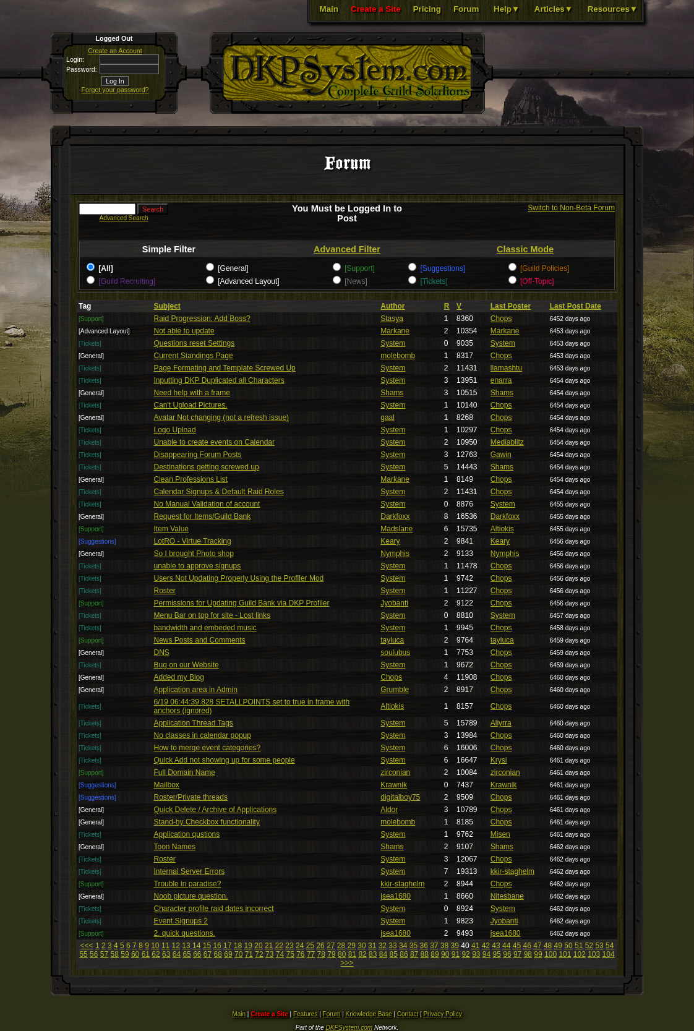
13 (186, 945)
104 (608, 954)
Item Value (171, 528)
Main (329, 9)
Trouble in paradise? (187, 883)
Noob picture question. (191, 896)
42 (486, 945)
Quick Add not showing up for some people (224, 760)
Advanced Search (124, 218)
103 (594, 954)
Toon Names (174, 846)
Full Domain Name (184, 772)
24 (300, 945)
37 (434, 945)
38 (444, 945)
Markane (394, 331)
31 (372, 945)
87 (414, 954)
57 (104, 954)
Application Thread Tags (193, 723)
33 (392, 945)
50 (568, 945)
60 (135, 954)
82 (362, 954)
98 (528, 954)
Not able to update (184, 331)
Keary (390, 541)
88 (425, 954)
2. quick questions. (184, 933)
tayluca (392, 640)
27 (331, 945)
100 (550, 954)
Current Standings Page (193, 355)
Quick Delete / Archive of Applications (215, 809)
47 (537, 945)
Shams (391, 392)
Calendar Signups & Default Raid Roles (219, 491)
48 (548, 945)
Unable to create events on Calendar (214, 442)
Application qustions (187, 834)
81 (352, 954)
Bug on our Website (186, 665)
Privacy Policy (442, 1014)
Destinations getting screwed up (206, 467)
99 (538, 954)
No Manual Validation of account (207, 504)
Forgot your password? (115, 89)
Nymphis (394, 553)
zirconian (395, 772)
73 (269, 954)
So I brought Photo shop (194, 553)
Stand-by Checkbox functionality (207, 822)
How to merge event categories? (207, 747)
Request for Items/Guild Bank (202, 516)
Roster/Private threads (191, 797)
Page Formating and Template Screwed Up (225, 368)
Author (392, 306)
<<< (86, 945)
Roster (165, 590)
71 (249, 954)
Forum (466, 9)
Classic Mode (525, 249)
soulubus (395, 652)
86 (404, 954)
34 (403, 945)
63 (166, 954)
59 (125, 954)
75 (290, 954)
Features (305, 1014)
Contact (407, 1014)
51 (579, 945)
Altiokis (502, 528)
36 (423, 945)
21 (269, 945)
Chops (501, 318)
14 (196, 945)
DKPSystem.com (349, 1027)
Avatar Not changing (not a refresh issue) (221, 417)
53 (599, 945)
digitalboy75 (400, 797)
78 (321, 954)
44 (506, 945)
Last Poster (511, 306)
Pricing (427, 9)
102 (579, 954)
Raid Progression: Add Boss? (202, 318)
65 (186, 954)
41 (475, 945)
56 (94, 954)
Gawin (501, 454)
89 (435, 954)
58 (115, 954)
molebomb (397, 355)
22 (279, 945)
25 (310, 945)
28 (341, 945)
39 (455, 945)
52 (589, 945)
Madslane (396, 528)
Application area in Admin (196, 689)
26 (320, 945)
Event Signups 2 (181, 921)
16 (217, 945)
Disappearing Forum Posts (198, 454)
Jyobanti (394, 603)
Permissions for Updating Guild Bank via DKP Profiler (242, 603)
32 (383, 945)
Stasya (391, 318)
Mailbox (166, 785)
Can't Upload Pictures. (191, 405)
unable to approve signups (197, 566)
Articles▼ (553, 9)
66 (197, 954)
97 (517, 954)
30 (362, 945)
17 (227, 945)
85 (394, 954)
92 (465, 954)
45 (517, 945)
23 (289, 945)
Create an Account (115, 50)
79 (331, 954)
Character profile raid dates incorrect (214, 908)
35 (413, 945)
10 (155, 945)
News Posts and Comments (200, 640)
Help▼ (507, 9)
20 (258, 945)
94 (486, 954)
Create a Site (376, 9)
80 (342, 954)
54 (610, 945)
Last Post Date (575, 306)
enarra (501, 380)
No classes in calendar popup (202, 735)
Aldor (389, 809)
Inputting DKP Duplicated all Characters (219, 380)
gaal (387, 417)
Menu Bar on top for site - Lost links (212, 615)
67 (207, 954)
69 (228, 954)
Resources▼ (613, 9)
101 (565, 954)
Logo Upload (175, 430)
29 (352, 945)
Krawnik (393, 785)
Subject (167, 306)
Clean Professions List (191, 479)
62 (156, 954)
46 (527, 945)
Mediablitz (507, 442)
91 (456, 954)
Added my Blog (179, 677)
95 (497, 954)
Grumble (394, 689)
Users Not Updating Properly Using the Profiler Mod (239, 578)
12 (176, 945)
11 (165, 945)
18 (238, 945)
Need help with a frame (192, 392)
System (392, 343)
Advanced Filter (347, 249)
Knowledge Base (369, 1014)
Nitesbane (507, 896)
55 (83, 954)
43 (496, 945)
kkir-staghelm (512, 871)
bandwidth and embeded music (205, 627)
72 (259, 954)
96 (507, 954)
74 (280, 954)
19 (248, 945)
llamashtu (506, 368)
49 (558, 945)
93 (476, 954)
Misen (500, 834)
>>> (346, 963)
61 (146, 954)
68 (218, 954)
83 (373, 954)
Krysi (499, 760)
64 (177, 954)
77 (311, 954)
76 (300, 954)
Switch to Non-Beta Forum (571, 207)
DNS (161, 652)
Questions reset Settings (194, 343)
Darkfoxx (394, 516)
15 (207, 945)
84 (383, 954)
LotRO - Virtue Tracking (192, 541)
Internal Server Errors (189, 871)
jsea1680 (395, 896)
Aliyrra (501, 723)
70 (238, 954)
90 (445, 954)
